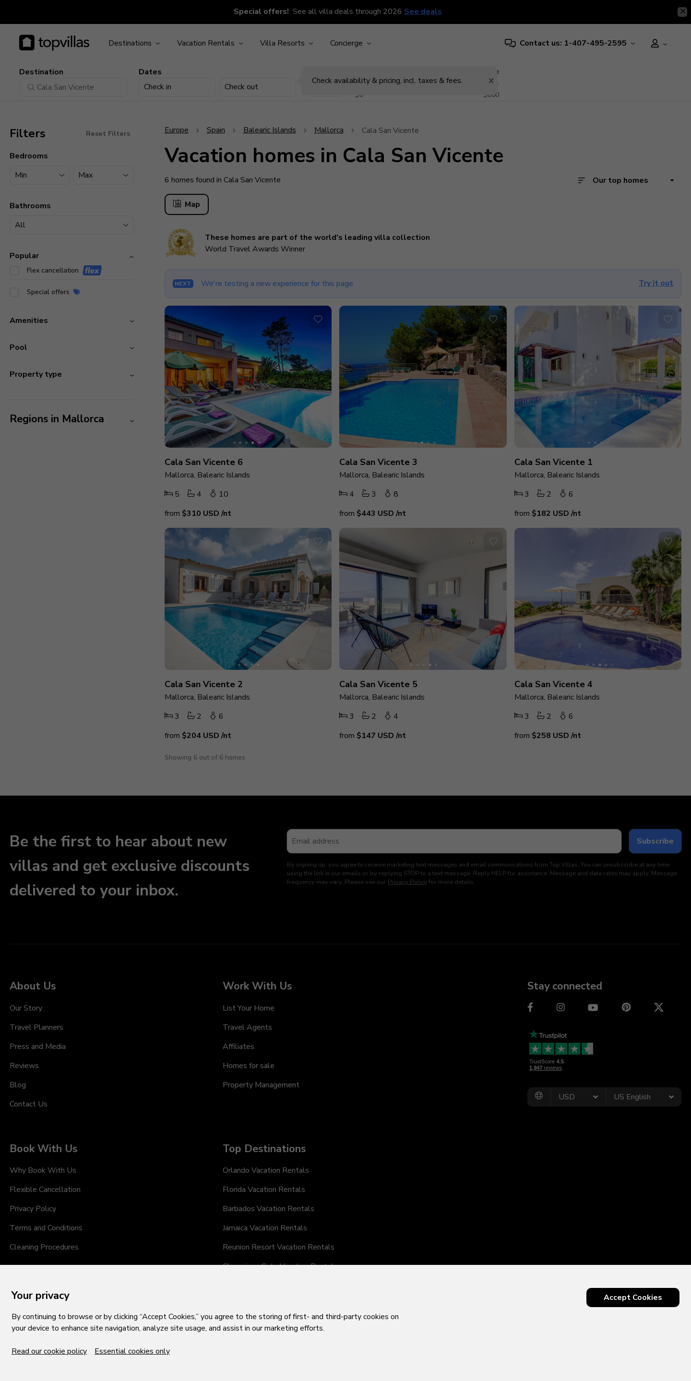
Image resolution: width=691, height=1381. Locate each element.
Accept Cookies (633, 1297)
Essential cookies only (132, 1351)
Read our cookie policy (49, 1351)
